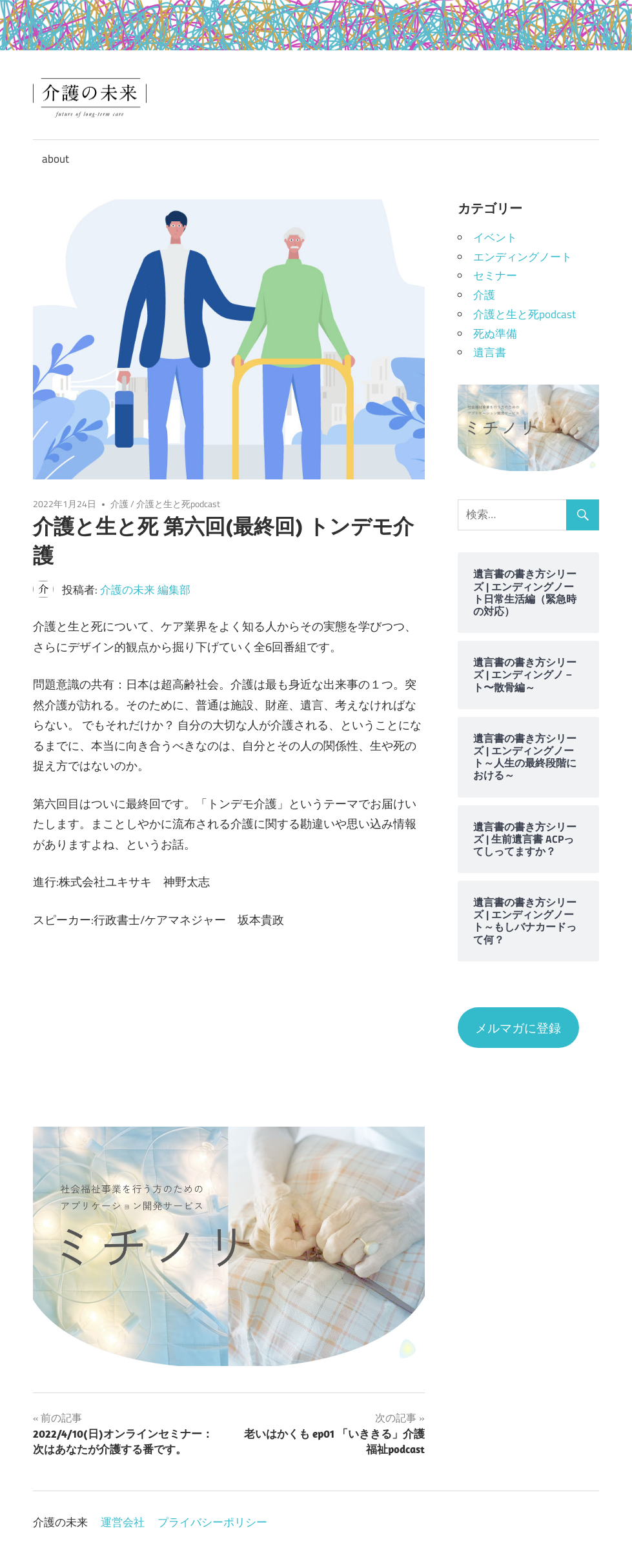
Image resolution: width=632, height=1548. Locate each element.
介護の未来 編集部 (145, 589)
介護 (119, 503)
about (55, 158)
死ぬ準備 (495, 333)
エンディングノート (522, 256)
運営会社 (123, 1522)
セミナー (495, 275)
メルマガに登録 (518, 1027)
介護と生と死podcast (178, 503)
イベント (495, 237)
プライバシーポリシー (212, 1522)
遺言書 (489, 352)
